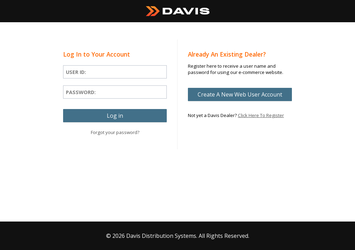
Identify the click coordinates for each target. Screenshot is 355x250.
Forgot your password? (115, 132)
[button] (114, 115)
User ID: (76, 72)
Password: (81, 92)
